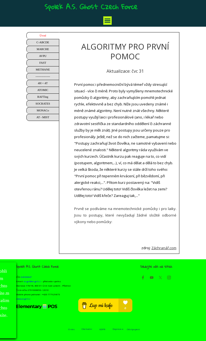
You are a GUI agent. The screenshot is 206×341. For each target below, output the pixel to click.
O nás (71, 329)
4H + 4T (43, 83)
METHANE (43, 69)
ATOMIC (42, 90)
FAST (42, 62)
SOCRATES (43, 103)
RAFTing (42, 96)
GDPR (102, 329)
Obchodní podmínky (86, 330)
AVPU (43, 55)
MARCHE (43, 49)
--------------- (43, 76)
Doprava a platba (118, 330)
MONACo (43, 110)
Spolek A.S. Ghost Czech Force (91, 6)
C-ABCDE (42, 42)
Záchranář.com (163, 247)
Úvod (43, 35)
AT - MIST (42, 117)
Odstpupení (133, 329)
